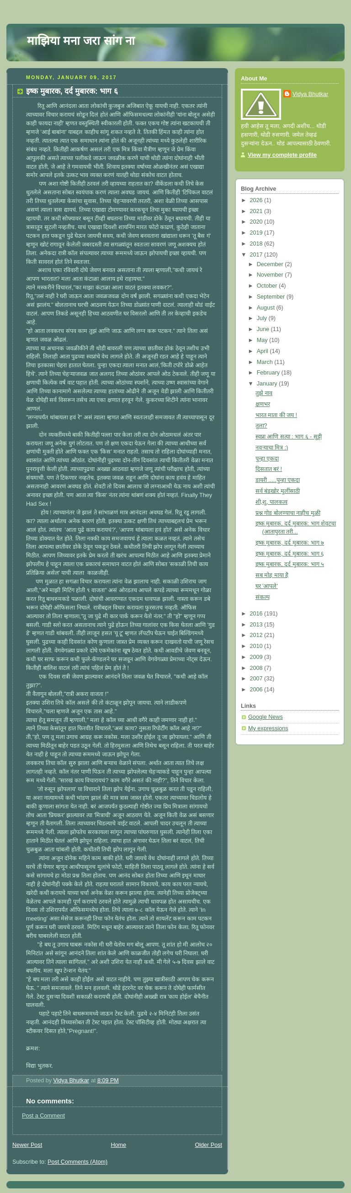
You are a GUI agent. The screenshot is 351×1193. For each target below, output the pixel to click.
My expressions (268, 728)
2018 (257, 244)
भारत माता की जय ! (276, 415)
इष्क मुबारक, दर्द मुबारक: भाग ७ (289, 543)
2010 (257, 646)
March (266, 362)
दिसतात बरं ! (268, 469)
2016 (257, 613)
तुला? (261, 426)
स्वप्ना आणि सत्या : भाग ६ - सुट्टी (288, 436)
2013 (257, 624)
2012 (257, 635)
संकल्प (262, 597)
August (267, 308)
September (272, 297)
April (263, 351)
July (263, 318)
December (271, 264)
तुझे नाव (264, 393)
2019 (257, 233)
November (271, 275)
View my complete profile (282, 155)
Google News (265, 717)
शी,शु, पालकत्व (271, 502)
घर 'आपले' (266, 586)
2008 (257, 668)
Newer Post (27, 1145)
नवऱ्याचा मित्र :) (271, 447)
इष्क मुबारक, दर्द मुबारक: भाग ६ (289, 554)
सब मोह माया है (272, 575)
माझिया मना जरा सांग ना (81, 41)
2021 (257, 211)
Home (118, 1145)
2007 (257, 678)
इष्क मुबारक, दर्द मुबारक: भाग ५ (289, 564)
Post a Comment (43, 1116)
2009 (257, 657)
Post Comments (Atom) (77, 1162)
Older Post (208, 1145)
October (268, 286)
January (268, 383)
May (263, 340)
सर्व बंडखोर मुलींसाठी (277, 491)
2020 (257, 222)
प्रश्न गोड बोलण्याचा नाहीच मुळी (287, 513)
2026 (257, 200)
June (264, 329)
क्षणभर (262, 404)
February (269, 372)
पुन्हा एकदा (267, 458)
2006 (257, 689)
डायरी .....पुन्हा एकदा (277, 480)
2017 (257, 254)
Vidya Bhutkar (310, 94)
